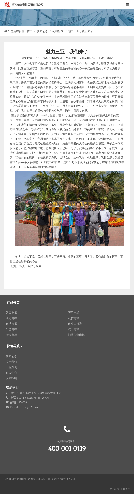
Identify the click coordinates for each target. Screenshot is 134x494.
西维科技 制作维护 (120, 489)
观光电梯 (11, 318)
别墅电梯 (11, 329)
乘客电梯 (11, 312)
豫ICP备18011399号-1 (63, 479)
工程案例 (11, 367)
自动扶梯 (11, 323)
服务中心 (11, 372)
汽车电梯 (73, 329)
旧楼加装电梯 (76, 334)
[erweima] (67, 469)
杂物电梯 (11, 334)
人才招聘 (11, 378)
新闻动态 (11, 356)
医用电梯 (73, 312)
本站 (110, 58)
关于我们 (11, 361)
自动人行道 (75, 323)
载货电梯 (73, 318)
